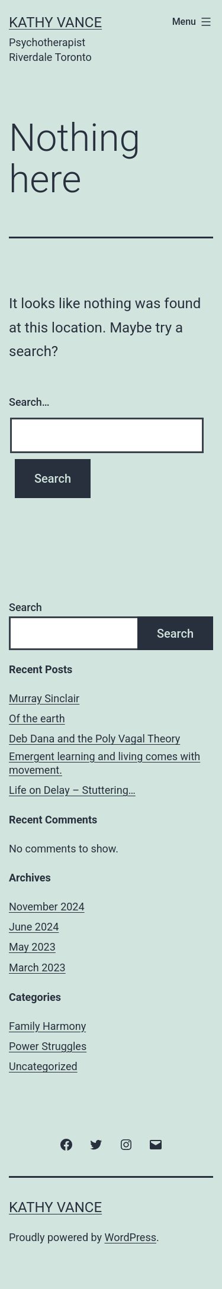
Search (25, 607)
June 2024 (34, 926)
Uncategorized (43, 1066)
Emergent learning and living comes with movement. (104, 763)
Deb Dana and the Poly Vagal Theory (94, 738)
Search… (29, 402)
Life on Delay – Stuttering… (72, 790)
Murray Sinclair (44, 698)
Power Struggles (47, 1046)
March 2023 (37, 967)
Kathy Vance (55, 22)
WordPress (130, 1237)
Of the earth (37, 718)
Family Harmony (47, 1026)
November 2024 (47, 906)
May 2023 (32, 947)
